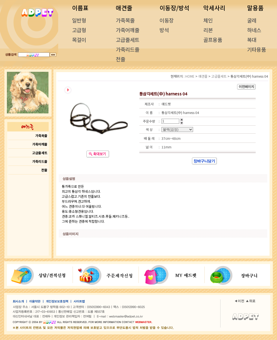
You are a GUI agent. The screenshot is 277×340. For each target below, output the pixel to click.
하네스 (254, 30)
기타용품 (256, 49)
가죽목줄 (125, 20)
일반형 (79, 20)
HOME (189, 76)
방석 (164, 30)
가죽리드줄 (127, 49)
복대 (252, 39)
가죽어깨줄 (127, 30)
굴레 (252, 20)
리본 (208, 30)
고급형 (79, 30)
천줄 (120, 59)
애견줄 (202, 76)
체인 (208, 20)
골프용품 (212, 39)
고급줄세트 (127, 39)
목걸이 (79, 39)
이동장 (167, 20)
